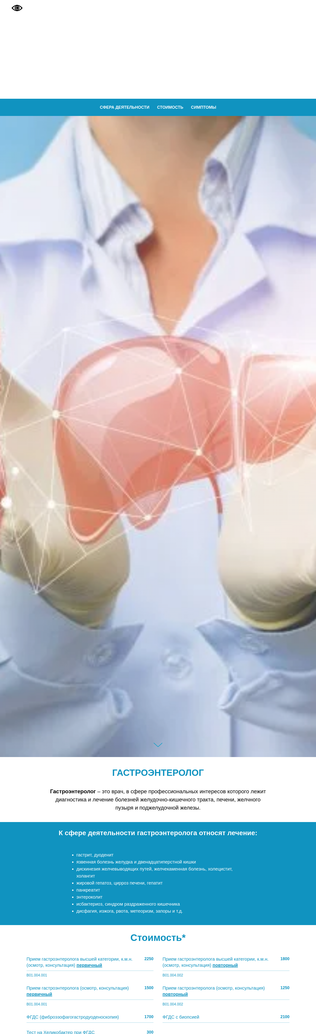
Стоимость (170, 107)
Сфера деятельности (124, 107)
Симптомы (203, 107)
